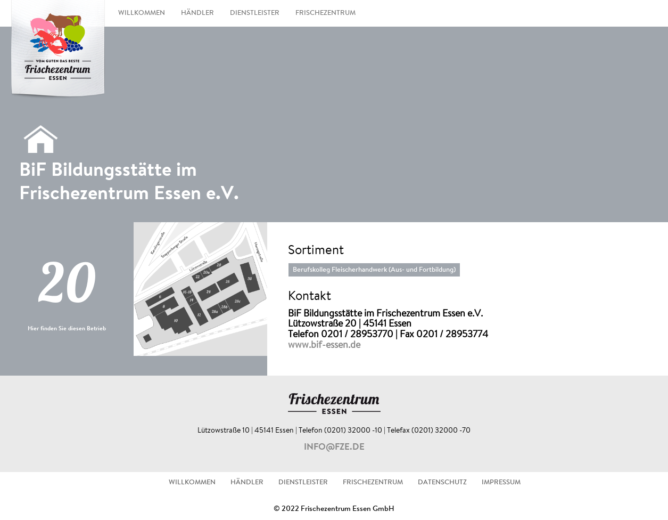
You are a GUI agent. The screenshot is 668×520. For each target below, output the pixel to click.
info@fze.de (334, 447)
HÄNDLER (197, 13)
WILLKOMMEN (141, 13)
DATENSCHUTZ (442, 483)
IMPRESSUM (501, 483)
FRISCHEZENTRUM (325, 13)
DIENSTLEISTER (254, 13)
